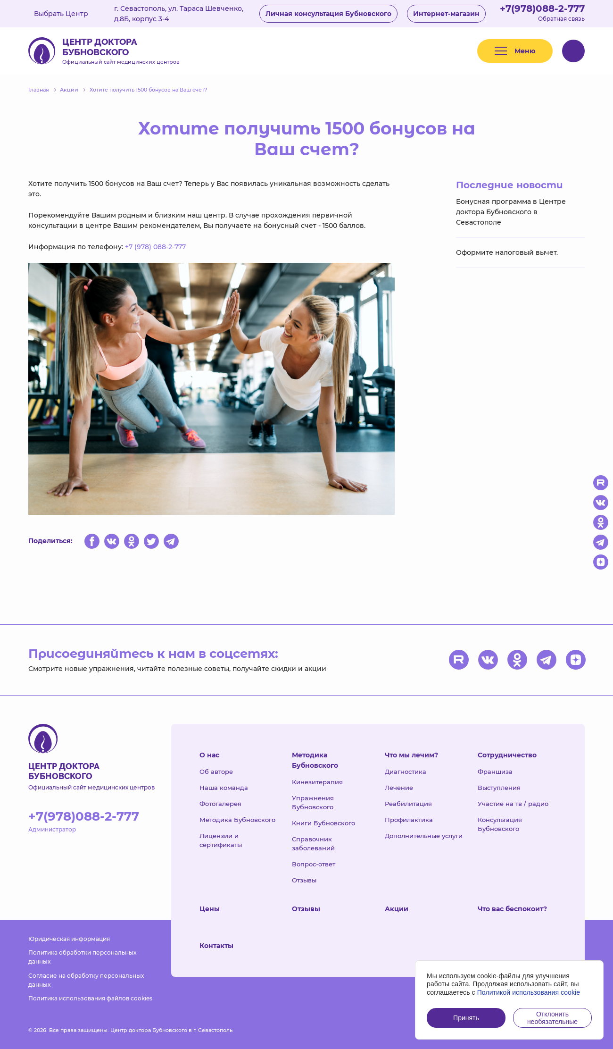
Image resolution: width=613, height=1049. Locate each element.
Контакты (216, 945)
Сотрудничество (507, 755)
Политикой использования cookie (528, 992)
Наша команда (223, 787)
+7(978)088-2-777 (542, 8)
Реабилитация (408, 803)
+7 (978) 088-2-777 (155, 247)
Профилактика (409, 819)
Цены (209, 909)
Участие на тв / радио (513, 803)
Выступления (499, 787)
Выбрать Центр (68, 13)
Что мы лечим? (411, 755)
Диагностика (405, 771)
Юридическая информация (69, 938)
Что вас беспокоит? (512, 909)
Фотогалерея (220, 803)
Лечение (399, 787)
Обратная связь (561, 18)
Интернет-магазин (446, 13)
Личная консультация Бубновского (328, 13)
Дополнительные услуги (424, 835)
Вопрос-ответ (313, 864)
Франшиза (495, 771)
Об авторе (216, 771)
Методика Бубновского (237, 819)
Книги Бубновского (323, 823)
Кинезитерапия (317, 782)
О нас (209, 755)
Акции (396, 909)
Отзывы (304, 880)
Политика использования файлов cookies (90, 998)
